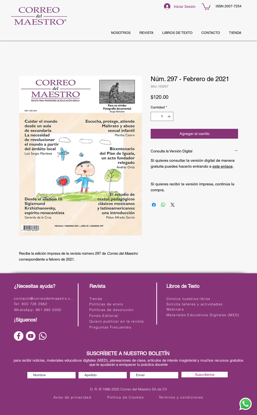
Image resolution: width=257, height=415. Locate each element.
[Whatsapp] (43, 336)
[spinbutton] (162, 116)
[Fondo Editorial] (120, 315)
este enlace (222, 166)
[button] (206, 6)
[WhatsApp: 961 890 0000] (44, 309)
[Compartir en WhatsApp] (163, 205)
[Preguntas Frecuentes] (120, 327)
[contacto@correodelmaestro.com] (45, 298)
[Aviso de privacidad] (73, 397)
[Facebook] (18, 336)
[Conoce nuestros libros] (197, 298)
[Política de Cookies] (126, 397)
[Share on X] (173, 205)
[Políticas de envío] (120, 304)
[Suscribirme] (204, 374)
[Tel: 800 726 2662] (44, 303)
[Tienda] (120, 298)
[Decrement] (154, 116)
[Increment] (169, 116)
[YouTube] (30, 336)
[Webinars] (197, 309)
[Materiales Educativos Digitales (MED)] (203, 314)
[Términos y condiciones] (181, 397)
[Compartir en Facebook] (154, 205)
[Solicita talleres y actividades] (197, 304)
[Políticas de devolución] (120, 309)
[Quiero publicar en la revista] (120, 321)
